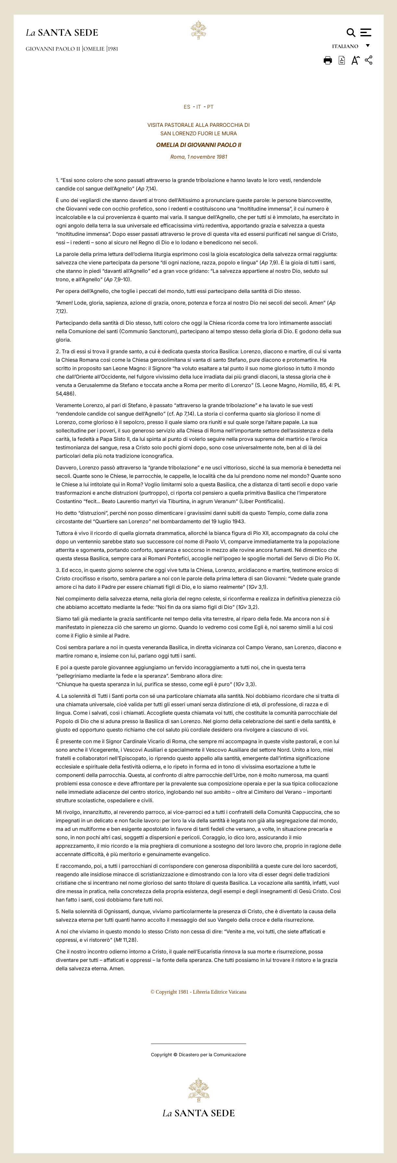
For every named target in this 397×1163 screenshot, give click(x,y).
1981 (113, 48)
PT (210, 106)
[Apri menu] (365, 32)
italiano (346, 48)
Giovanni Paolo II (53, 48)
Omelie (94, 48)
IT (198, 106)
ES (187, 106)
